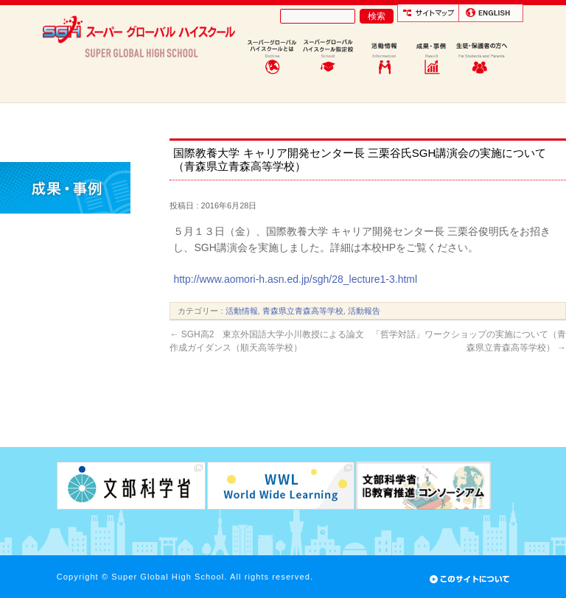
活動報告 (364, 310)
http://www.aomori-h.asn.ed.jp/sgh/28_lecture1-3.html (295, 279)
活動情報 (242, 310)
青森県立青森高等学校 (302, 310)
